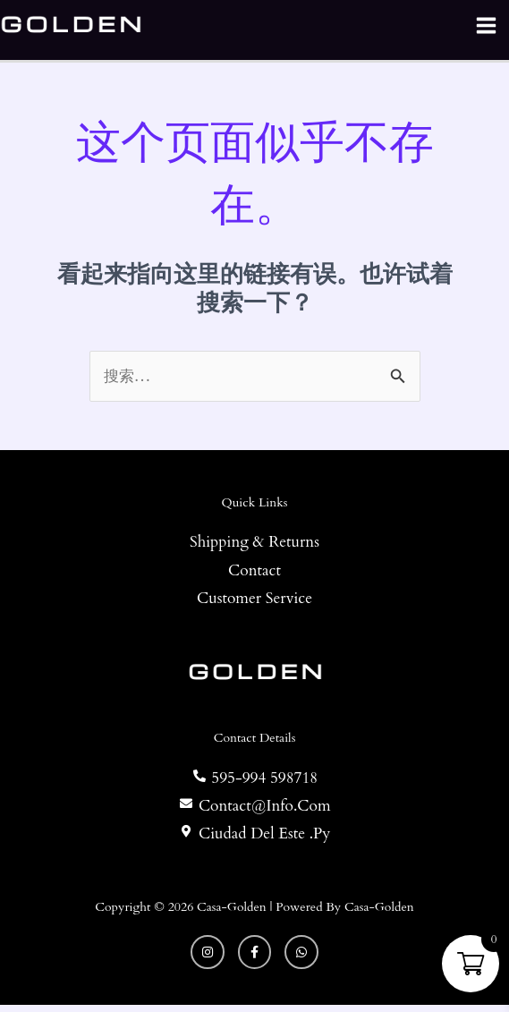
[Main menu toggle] (485, 28)
